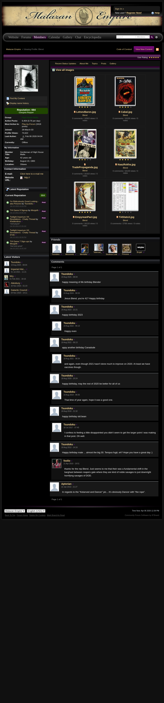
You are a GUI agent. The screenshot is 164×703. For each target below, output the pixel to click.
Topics (95, 63)
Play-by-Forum (28, 124)
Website (13, 37)
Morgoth (34, 210)
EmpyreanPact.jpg (86, 217)
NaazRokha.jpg (126, 164)
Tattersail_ (97, 252)
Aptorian (66, 483)
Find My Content (15, 98)
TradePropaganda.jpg (85, 167)
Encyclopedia (92, 37)
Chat (78, 37)
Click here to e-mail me (31, 173)
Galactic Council (19, 290)
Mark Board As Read (56, 515)
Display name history (17, 103)
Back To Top (10, 515)
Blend (85, 115)
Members (40, 37)
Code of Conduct (124, 49)
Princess (125, 254)
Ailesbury (15, 283)
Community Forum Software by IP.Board (142, 515)
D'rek (12, 235)
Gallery (67, 37)
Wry (12, 276)
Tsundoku (28, 203)
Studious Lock (111, 254)
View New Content (144, 49)
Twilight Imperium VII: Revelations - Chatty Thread (22, 218)
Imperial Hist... (18, 269)
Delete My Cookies (37, 515)
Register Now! (134, 12)
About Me (84, 63)
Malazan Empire (13, 49)
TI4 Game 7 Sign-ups (19, 241)
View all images (65, 70)
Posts (103, 63)
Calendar (54, 37)
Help (155, 12)
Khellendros (15, 221)
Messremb (69, 254)
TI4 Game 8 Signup (19, 210)
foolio (67, 460)
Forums (26, 37)
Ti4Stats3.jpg (126, 217)
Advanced (156, 37)
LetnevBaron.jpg (86, 112)
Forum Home (22, 515)
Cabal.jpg (126, 112)
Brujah (139, 252)
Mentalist (83, 254)
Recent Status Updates (65, 63)
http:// (27, 177)
